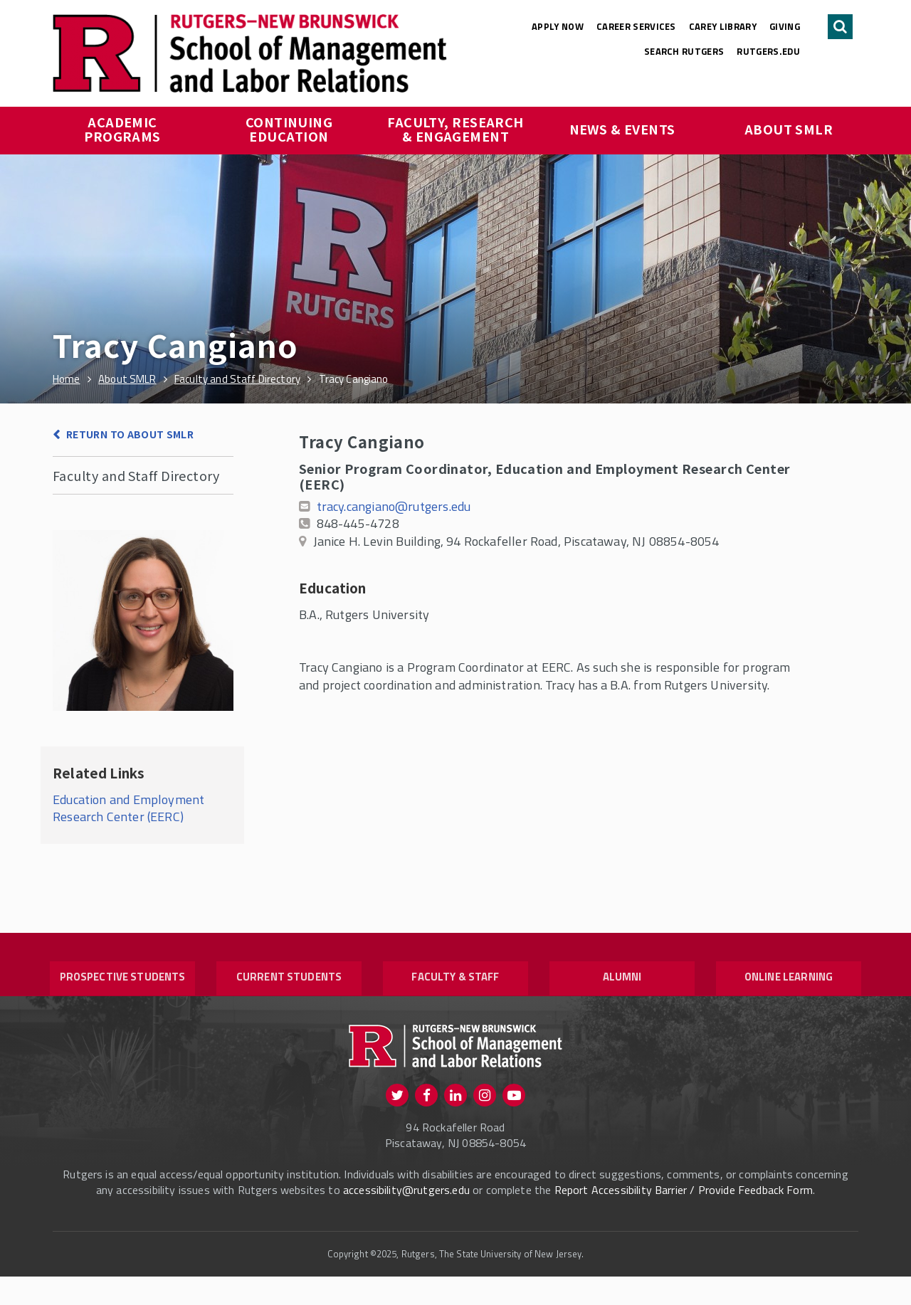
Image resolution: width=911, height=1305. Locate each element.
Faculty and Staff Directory (136, 475)
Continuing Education (291, 128)
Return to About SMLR (130, 434)
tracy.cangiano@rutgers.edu (394, 506)
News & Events (622, 129)
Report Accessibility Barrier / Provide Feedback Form (683, 1218)
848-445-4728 (358, 523)
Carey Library (723, 26)
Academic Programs (122, 128)
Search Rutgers (684, 51)
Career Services (636, 26)
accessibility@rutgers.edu (406, 1218)
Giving (784, 26)
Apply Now (558, 26)
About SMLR (788, 129)
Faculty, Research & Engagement (457, 128)
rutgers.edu (768, 51)
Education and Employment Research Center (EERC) (128, 808)
